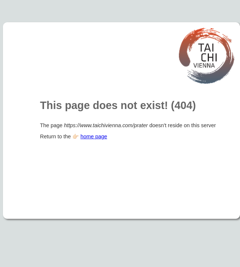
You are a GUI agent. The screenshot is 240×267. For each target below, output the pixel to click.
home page (93, 136)
